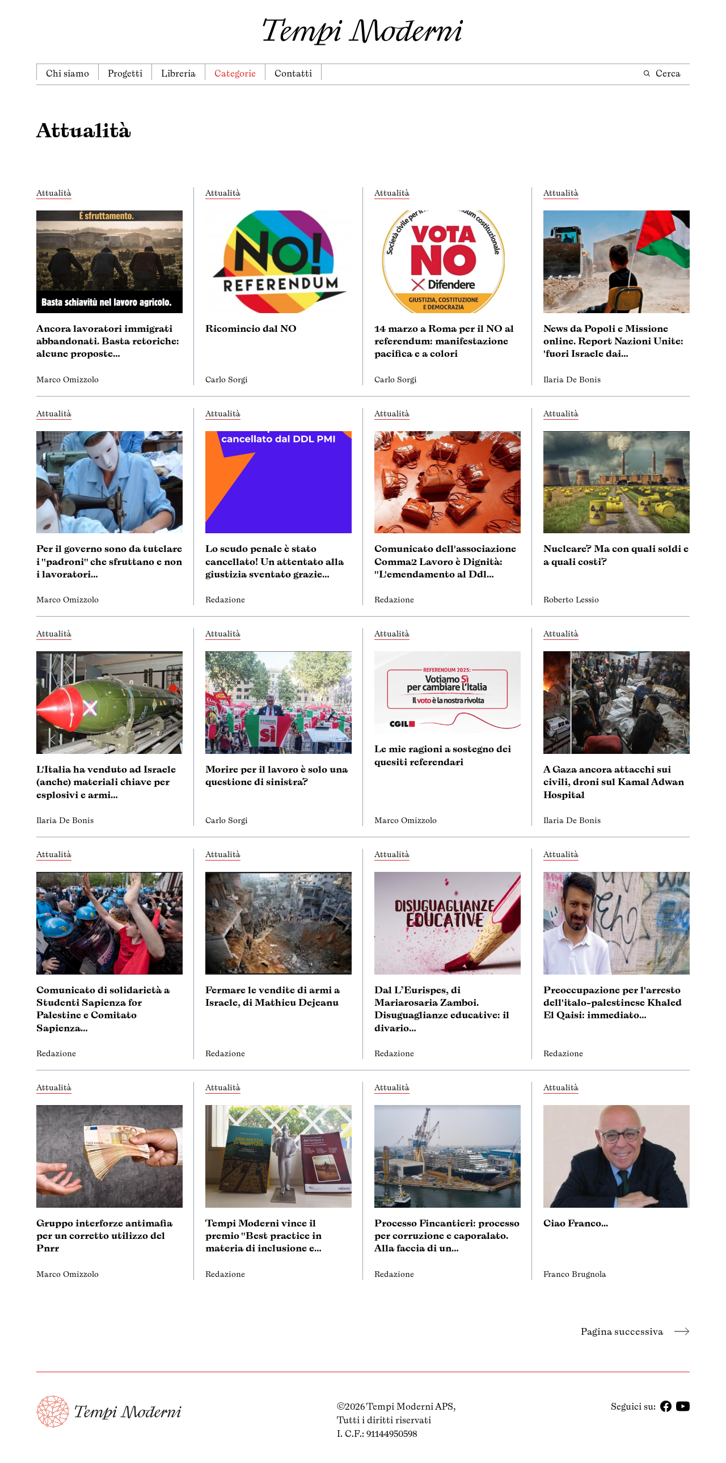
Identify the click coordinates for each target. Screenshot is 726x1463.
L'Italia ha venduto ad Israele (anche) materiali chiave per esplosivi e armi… (106, 782)
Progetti (125, 73)
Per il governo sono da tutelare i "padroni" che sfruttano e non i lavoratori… (109, 561)
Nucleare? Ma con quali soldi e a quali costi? (616, 555)
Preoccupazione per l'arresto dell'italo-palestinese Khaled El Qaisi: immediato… (612, 1002)
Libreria (178, 73)
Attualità (53, 193)
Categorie (235, 73)
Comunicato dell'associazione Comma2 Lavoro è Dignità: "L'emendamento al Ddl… (445, 561)
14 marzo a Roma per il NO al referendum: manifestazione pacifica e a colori (444, 341)
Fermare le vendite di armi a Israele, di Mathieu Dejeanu (272, 996)
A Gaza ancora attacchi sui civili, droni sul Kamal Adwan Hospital (613, 782)
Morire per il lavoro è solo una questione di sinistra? (276, 775)
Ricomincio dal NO (251, 328)
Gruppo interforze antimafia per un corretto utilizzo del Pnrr (104, 1235)
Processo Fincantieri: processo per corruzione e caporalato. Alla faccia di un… (447, 1235)
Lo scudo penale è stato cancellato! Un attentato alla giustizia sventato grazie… (274, 561)
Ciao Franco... (575, 1223)
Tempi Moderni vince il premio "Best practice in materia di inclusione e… (263, 1235)
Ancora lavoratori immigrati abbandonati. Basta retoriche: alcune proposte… (107, 341)
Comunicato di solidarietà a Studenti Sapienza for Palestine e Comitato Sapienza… (103, 1009)
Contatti (293, 73)
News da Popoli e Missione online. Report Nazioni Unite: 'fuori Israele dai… (613, 341)
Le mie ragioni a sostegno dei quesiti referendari (442, 755)
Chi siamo (67, 73)
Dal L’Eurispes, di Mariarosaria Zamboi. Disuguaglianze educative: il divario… (441, 1009)
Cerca (662, 73)
